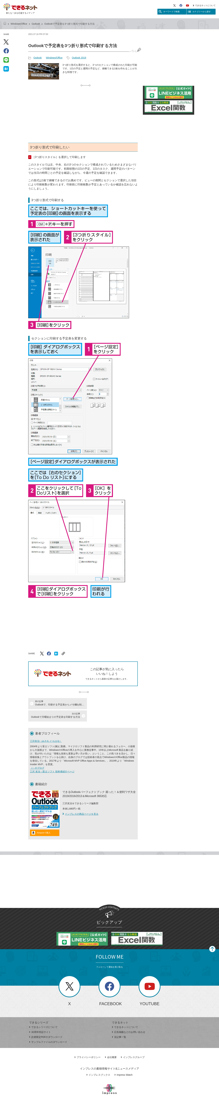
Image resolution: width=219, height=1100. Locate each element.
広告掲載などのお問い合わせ (128, 1019)
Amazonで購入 (43, 820)
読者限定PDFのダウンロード (45, 1024)
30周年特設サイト (40, 1019)
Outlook (36, 23)
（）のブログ (37, 755)
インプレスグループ (133, 1045)
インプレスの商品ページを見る (80, 801)
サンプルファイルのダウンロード (48, 1029)
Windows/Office (19, 23)
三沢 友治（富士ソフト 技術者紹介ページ (52, 759)
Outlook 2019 (79, 57)
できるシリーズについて (43, 1014)
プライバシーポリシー (87, 1045)
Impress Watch (123, 1062)
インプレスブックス (98, 1062)
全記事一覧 (119, 1024)
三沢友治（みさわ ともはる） (46, 728)
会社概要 (111, 1045)
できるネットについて (204, 5)
